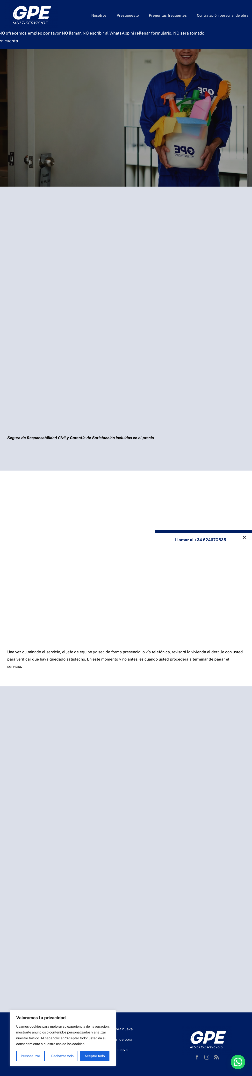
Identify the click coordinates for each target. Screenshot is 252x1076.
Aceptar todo (95, 1056)
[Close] (244, 537)
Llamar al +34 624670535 (200, 539)
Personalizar (30, 1056)
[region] (63, 1038)
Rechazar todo (62, 1056)
